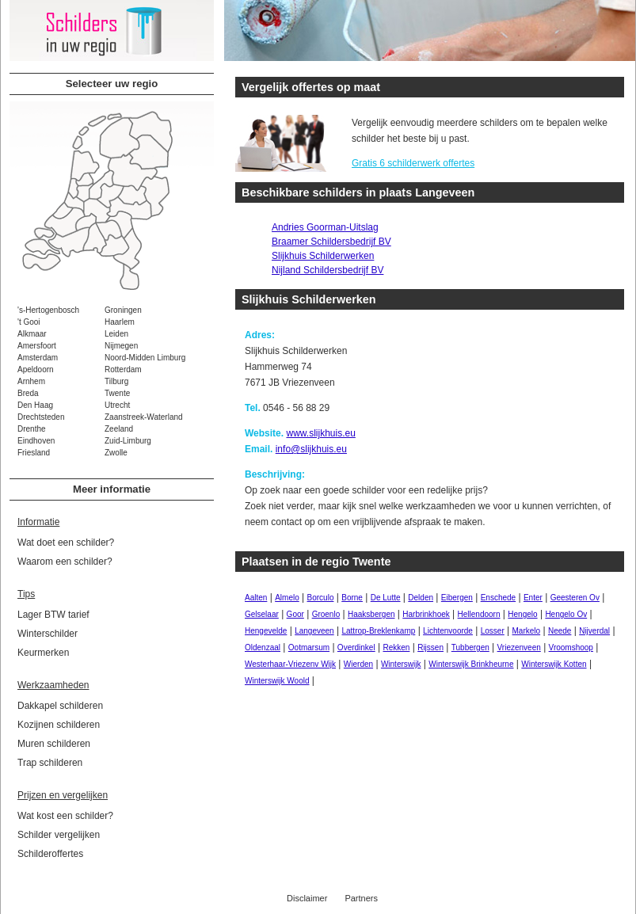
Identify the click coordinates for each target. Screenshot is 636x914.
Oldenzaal (262, 647)
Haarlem (120, 322)
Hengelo (522, 614)
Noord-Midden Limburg (145, 357)
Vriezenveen (519, 647)
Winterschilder (47, 633)
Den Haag (35, 405)
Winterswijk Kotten (553, 664)
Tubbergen (470, 647)
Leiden (116, 333)
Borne (352, 597)
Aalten (256, 597)
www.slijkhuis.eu (320, 433)
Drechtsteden (40, 417)
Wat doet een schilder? (65, 542)
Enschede (498, 597)
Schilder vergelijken (58, 834)
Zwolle (116, 452)
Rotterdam (123, 369)
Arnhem (31, 381)
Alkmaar (32, 333)
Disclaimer (307, 898)
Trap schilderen (49, 762)
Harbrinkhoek (425, 614)
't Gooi (28, 322)
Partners (361, 898)
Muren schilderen (53, 743)
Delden (420, 597)
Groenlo (326, 614)
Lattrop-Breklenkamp (378, 630)
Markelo (526, 630)
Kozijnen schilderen (58, 724)
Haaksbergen (371, 614)
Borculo (320, 597)
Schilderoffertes (50, 853)
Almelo (287, 597)
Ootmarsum (308, 647)
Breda (28, 393)
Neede (559, 630)
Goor (295, 614)
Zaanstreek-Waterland (144, 417)
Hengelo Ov (566, 614)
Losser (493, 630)
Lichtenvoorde (448, 630)
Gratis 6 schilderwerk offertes (413, 163)
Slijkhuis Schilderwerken (323, 255)
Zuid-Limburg (128, 440)
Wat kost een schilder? (65, 815)
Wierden (358, 664)
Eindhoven (36, 440)
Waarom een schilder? (64, 561)
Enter (533, 597)
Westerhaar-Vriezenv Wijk (290, 664)
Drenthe (31, 429)
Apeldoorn (35, 369)
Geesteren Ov (575, 597)
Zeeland (119, 429)
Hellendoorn (479, 614)
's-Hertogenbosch (48, 310)
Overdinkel (356, 647)
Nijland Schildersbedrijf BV (327, 270)
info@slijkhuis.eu (311, 449)
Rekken (396, 647)
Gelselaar (262, 614)
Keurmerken (43, 652)
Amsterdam (37, 357)
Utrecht (117, 405)
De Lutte (386, 597)
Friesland (33, 452)
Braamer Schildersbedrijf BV (331, 241)
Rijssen (430, 647)
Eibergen (457, 597)
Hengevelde (266, 630)
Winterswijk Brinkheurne (470, 664)
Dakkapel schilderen (60, 705)
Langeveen (314, 630)
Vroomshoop (571, 647)
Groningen (123, 310)
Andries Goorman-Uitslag (325, 227)
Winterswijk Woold (277, 680)
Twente (117, 393)
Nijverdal (594, 630)
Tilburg (116, 381)
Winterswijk (401, 664)
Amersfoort (36, 345)
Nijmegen (121, 345)
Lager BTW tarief (53, 614)
